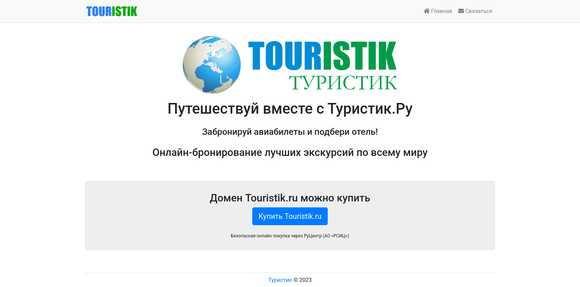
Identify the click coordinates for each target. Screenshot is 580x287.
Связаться (475, 11)
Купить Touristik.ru (290, 216)
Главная (438, 11)
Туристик (280, 280)
